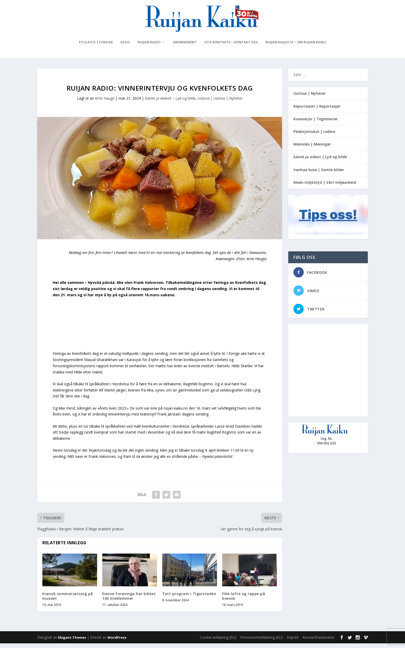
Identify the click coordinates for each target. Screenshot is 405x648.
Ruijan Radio (149, 47)
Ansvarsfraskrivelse (318, 641)
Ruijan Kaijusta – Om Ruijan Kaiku (296, 47)
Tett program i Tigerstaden (189, 598)
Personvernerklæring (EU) (261, 641)
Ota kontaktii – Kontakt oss (231, 47)
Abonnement (185, 47)
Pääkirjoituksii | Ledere (314, 136)
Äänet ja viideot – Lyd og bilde (170, 103)
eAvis (125, 47)
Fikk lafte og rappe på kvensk (243, 601)
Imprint (293, 641)
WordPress (116, 642)
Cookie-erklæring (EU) (218, 641)
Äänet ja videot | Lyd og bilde (320, 161)
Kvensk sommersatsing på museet (67, 601)
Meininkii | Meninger (312, 149)
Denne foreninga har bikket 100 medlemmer (129, 601)
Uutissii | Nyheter (309, 98)
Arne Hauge (104, 103)
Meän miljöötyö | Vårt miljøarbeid (324, 187)
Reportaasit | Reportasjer (316, 110)
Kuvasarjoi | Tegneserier (315, 123)
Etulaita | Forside (96, 47)
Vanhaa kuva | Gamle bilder (318, 174)
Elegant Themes (72, 642)
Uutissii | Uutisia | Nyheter (220, 103)
